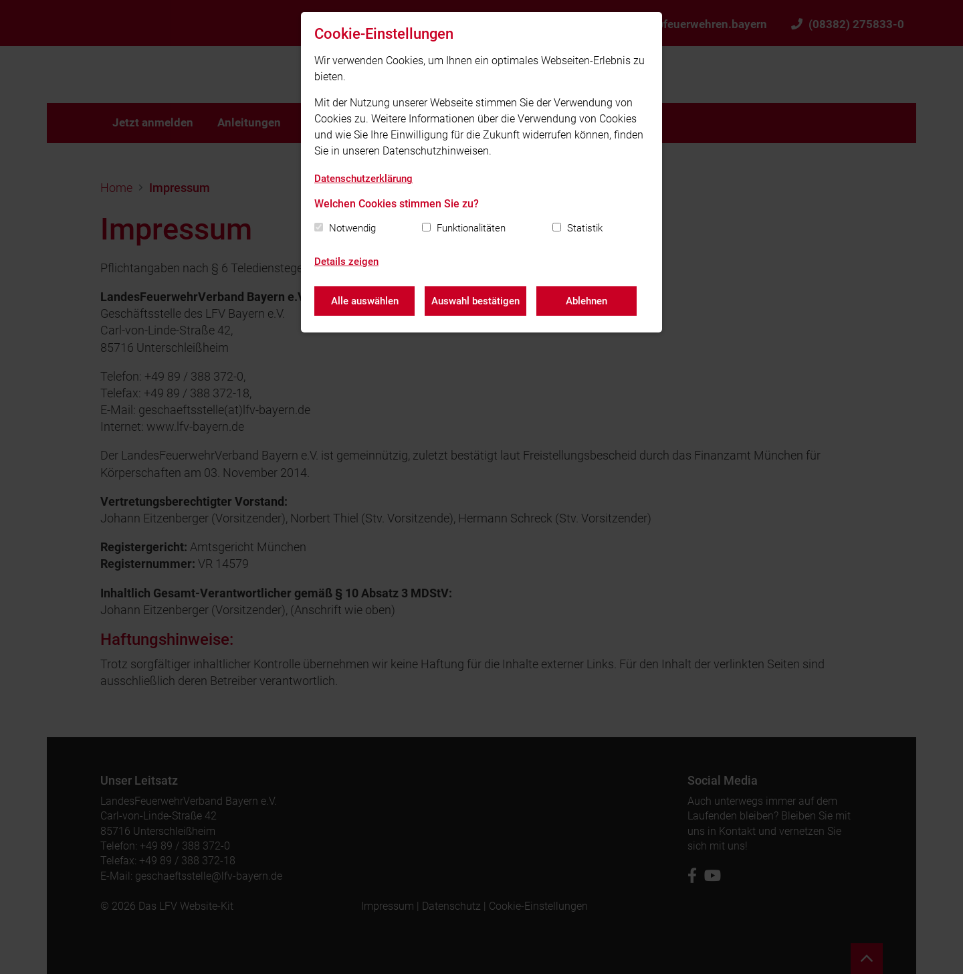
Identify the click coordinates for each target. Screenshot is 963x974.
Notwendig (352, 228)
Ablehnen (586, 301)
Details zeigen (346, 262)
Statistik (585, 228)
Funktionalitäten (471, 228)
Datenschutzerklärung (363, 179)
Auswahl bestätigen (475, 301)
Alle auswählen (365, 301)
